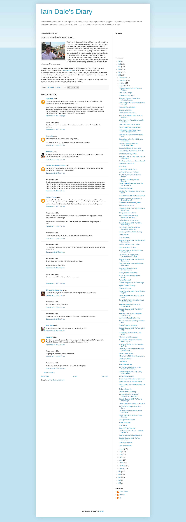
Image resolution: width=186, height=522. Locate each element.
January (122, 468)
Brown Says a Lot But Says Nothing (130, 232)
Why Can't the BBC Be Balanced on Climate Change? (130, 199)
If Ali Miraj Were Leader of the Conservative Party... (128, 144)
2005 (119, 474)
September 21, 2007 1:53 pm (55, 191)
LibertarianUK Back (125, 359)
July (120, 452)
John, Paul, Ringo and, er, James (129, 124)
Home (75, 376)
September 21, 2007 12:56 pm (55, 116)
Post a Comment (49, 372)
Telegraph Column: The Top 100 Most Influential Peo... (131, 251)
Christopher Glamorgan (54, 290)
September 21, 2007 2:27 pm (55, 268)
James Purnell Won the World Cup (130, 127)
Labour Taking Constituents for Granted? (132, 403)
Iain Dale (122, 495)
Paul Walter (50, 325)
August (121, 449)
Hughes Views (51, 197)
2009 (119, 69)
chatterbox (49, 98)
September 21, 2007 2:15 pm (55, 238)
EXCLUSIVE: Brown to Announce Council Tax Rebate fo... (129, 228)
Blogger (101, 511)
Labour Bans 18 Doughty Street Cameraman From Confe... (129, 255)
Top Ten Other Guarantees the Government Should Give (128, 395)
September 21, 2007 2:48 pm (55, 284)
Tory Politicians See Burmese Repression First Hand (128, 216)
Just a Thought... (124, 235)
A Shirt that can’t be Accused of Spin (130, 382)
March (121, 463)
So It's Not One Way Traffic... (128, 154)
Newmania (49, 152)
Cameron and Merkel (125, 442)
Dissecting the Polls (125, 110)
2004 (119, 477)
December (122, 77)
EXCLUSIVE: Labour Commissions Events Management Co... (130, 131)
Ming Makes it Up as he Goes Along (130, 435)
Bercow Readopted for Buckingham (130, 148)
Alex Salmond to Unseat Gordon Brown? (132, 161)
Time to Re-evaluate (125, 364)
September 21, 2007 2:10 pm (55, 226)
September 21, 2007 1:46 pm (55, 173)
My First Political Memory (127, 285)
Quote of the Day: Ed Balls (127, 247)
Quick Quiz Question (125, 188)
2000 (119, 483)
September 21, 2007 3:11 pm (55, 307)
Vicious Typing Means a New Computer (131, 151)
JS (120, 498)
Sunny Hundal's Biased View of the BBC (131, 379)
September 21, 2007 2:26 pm (55, 252)
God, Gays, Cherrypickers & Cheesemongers (128, 269)
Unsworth (49, 136)
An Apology (122, 166)
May (121, 457)
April (121, 460)
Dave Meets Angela (125, 445)
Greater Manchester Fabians (55, 166)
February (122, 465)
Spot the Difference (125, 288)
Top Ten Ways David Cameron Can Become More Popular (130, 368)
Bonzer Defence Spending (127, 392)
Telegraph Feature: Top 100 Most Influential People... (129, 99)
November (122, 80)
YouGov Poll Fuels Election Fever (129, 318)
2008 (119, 72)
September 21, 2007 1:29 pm (55, 159)
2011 (119, 64)
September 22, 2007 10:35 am (55, 368)
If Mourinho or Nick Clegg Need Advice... (132, 356)
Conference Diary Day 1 (126, 95)
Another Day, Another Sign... (128, 169)
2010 (119, 67)
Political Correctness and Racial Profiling (132, 195)
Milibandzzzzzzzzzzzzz (126, 205)
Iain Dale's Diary (66, 11)
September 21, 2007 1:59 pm (55, 207)
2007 (119, 75)
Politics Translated (125, 280)
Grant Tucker (124, 492)
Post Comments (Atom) (56, 380)
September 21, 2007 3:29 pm (55, 331)
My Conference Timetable (127, 107)
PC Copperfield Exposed (127, 420)
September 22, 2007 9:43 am (55, 356)
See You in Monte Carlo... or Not (129, 245)
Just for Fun (123, 361)
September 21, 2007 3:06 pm (55, 295)
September (123, 86)
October (122, 83)
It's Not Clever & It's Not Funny (128, 220)
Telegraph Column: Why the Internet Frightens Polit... (130, 314)
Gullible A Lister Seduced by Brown (130, 203)
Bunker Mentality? (124, 422)
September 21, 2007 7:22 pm (55, 345)
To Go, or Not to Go (125, 389)
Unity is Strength (124, 237)
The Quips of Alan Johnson (127, 213)
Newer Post (45, 376)
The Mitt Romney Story (126, 376)
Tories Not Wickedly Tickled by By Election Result (129, 305)
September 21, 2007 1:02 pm (55, 130)
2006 (119, 472)
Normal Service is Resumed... (128, 325)
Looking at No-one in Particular (129, 172)
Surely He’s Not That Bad (127, 428)
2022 (119, 61)
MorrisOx (49, 337)
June (121, 454)
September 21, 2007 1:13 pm (55, 145)
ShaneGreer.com (69, 70)
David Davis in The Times (127, 113)
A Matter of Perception (126, 353)
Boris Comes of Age (125, 93)
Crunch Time (123, 425)
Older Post (104, 376)
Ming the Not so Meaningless (128, 337)
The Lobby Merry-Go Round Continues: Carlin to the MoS (131, 301)
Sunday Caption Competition (128, 273)
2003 (119, 480)
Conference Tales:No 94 (126, 164)
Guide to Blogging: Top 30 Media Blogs (131, 283)
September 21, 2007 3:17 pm (55, 319)
